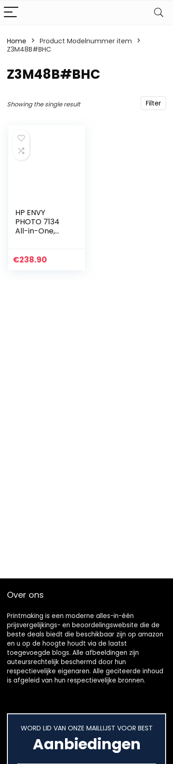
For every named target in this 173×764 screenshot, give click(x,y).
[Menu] (11, 12)
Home (16, 41)
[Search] (159, 12)
